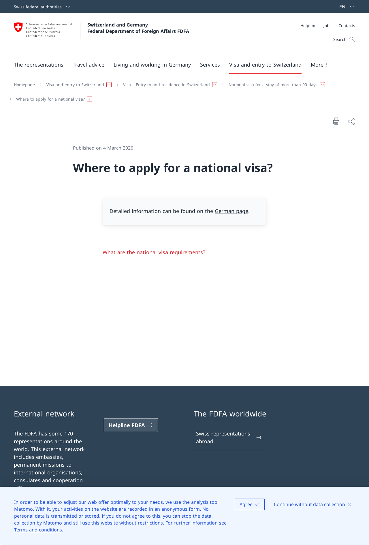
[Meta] (328, 25)
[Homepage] (24, 85)
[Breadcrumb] (182, 92)
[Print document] (336, 121)
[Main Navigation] (180, 64)
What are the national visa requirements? (154, 252)
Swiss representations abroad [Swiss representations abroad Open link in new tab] (229, 437)
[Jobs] (327, 25)
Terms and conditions (38, 530)
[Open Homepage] (101, 34)
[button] (38, 64)
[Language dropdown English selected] (344, 6)
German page (231, 211)
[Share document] (351, 121)
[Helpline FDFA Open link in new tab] (131, 425)
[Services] (210, 64)
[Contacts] (347, 25)
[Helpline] (308, 25)
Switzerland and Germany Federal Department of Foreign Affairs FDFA (138, 28)
